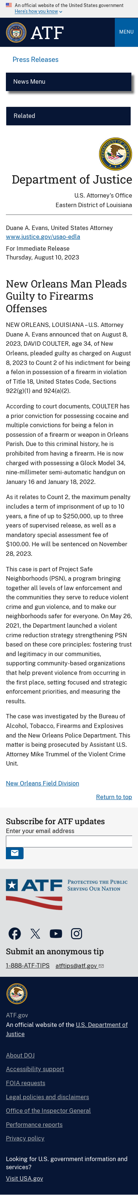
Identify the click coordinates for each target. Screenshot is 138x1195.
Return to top (114, 797)
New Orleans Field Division (42, 783)
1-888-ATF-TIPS (28, 965)
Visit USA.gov (24, 1178)
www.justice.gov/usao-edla (43, 236)
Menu (126, 32)
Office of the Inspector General (48, 1110)
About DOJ (20, 1055)
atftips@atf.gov (77, 965)
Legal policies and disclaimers (47, 1097)
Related (24, 115)
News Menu (29, 81)
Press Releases (36, 59)
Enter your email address (40, 831)
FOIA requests (25, 1083)
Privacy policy (25, 1138)
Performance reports (34, 1124)
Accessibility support (35, 1069)
